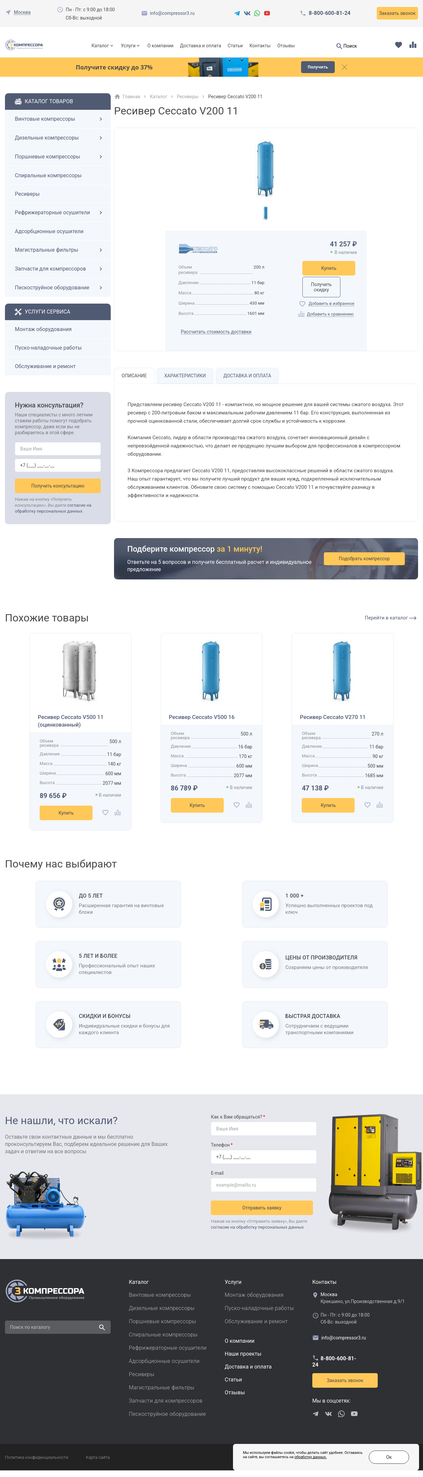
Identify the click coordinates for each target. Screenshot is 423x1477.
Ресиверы (27, 200)
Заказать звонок (397, 13)
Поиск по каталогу (30, 1333)
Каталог (100, 45)
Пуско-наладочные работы (48, 354)
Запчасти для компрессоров (59, 275)
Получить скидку (328, 293)
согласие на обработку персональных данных (257, 1232)
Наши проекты (243, 1360)
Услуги (128, 45)
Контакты (260, 45)
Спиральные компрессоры (48, 182)
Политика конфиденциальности (36, 1463)
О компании (160, 45)
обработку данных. (294, 1460)
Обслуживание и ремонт (45, 373)
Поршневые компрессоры (59, 163)
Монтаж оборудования (43, 336)
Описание (135, 382)
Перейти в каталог (390, 624)
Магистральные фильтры (59, 256)
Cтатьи (233, 1386)
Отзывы (286, 45)
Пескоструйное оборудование (59, 294)
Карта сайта (98, 1463)
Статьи (235, 45)
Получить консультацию (58, 492)
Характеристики (187, 382)
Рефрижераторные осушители (59, 219)
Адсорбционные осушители (49, 238)
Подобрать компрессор (369, 565)
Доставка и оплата (200, 45)
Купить (328, 274)
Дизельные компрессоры (59, 144)
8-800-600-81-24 (329, 13)
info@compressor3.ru (172, 13)
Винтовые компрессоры (59, 125)
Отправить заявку (263, 1212)
